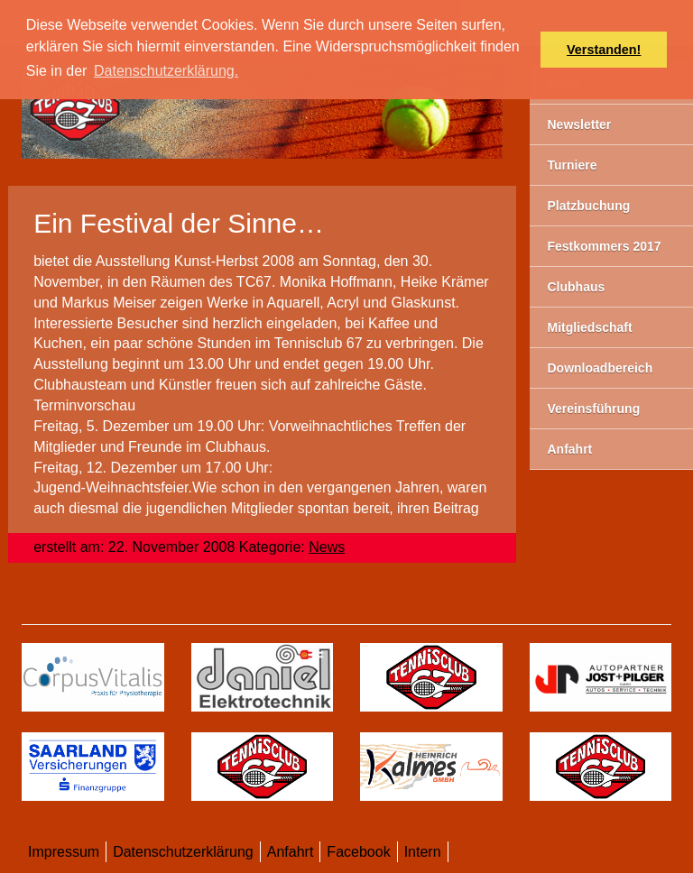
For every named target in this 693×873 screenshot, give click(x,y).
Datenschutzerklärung (183, 851)
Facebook (358, 851)
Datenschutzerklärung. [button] (166, 70)
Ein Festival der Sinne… (178, 223)
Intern (422, 851)
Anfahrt (290, 851)
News (327, 547)
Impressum (63, 851)
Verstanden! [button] (604, 49)
